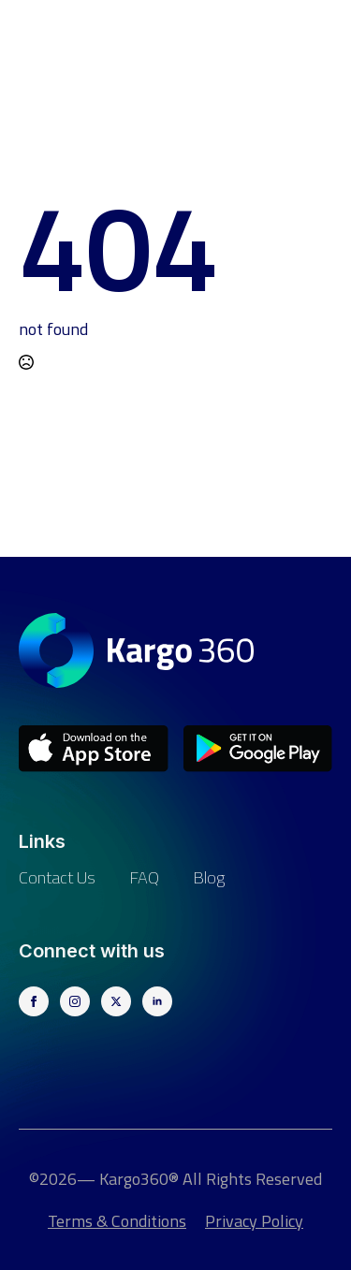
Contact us (57, 877)
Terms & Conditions (117, 1221)
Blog (209, 877)
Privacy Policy (254, 1221)
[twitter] (116, 1001)
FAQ (144, 877)
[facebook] (34, 1001)
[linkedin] (157, 1001)
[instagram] (75, 1001)
